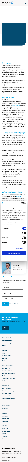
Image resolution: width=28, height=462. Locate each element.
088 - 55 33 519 (17, 267)
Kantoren (4, 348)
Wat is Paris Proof (6, 388)
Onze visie (5, 416)
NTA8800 (4, 401)
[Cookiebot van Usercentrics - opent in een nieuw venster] (20, 203)
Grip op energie (6, 368)
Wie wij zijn (5, 408)
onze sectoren (6, 337)
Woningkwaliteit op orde (8, 373)
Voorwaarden (5, 455)
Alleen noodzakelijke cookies (14, 258)
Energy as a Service (7, 393)
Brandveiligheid (6, 396)
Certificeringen (17, 453)
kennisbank (5, 385)
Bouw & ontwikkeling (7, 340)
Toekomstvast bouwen (8, 380)
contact (4, 425)
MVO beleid (5, 421)
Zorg (3, 360)
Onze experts (5, 418)
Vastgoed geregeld (7, 370)
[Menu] (25, 2)
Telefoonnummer (9, 298)
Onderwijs (4, 350)
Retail (3, 353)
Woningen (4, 358)
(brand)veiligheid (16, 105)
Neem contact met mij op (11, 303)
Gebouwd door (6, 460)
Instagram (4, 438)
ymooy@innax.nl (17, 269)
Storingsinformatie (6, 451)
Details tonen (19, 248)
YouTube (4, 436)
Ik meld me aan (9, 327)
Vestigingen (5, 428)
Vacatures (4, 411)
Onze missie (5, 413)
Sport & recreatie (6, 355)
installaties (19, 196)
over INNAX (6, 405)
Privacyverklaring (17, 451)
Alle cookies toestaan (14, 253)
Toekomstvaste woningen (8, 378)
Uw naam (6, 287)
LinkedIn (4, 433)
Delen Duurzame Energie (8, 390)
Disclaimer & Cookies (7, 453)
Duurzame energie (7, 343)
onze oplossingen (7, 365)
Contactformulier (6, 431)
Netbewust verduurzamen (8, 398)
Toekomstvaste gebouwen (9, 375)
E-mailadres (7, 293)
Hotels (4, 345)
